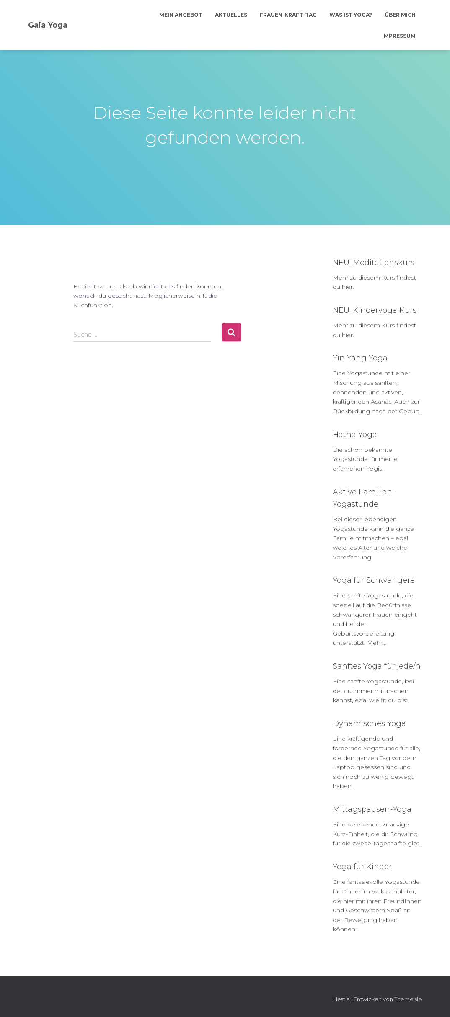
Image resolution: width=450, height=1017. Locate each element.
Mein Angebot (180, 15)
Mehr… (376, 642)
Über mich (400, 15)
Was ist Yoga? (350, 15)
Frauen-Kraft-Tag (288, 15)
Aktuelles (231, 15)
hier (347, 287)
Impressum (399, 36)
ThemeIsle (408, 999)
